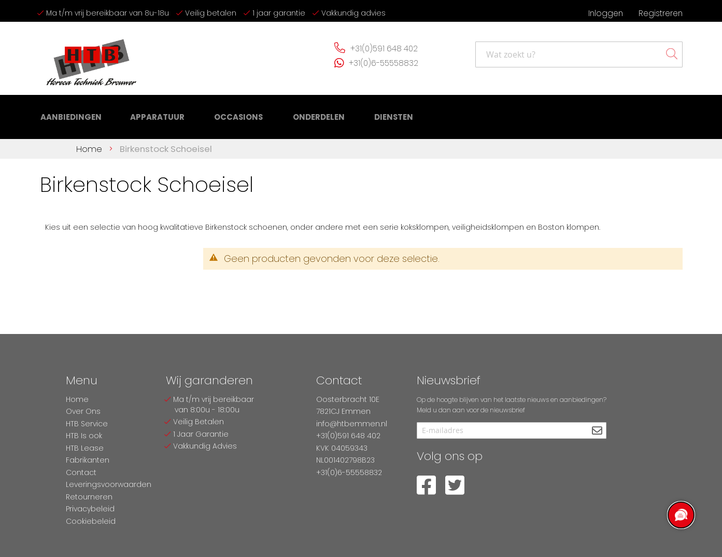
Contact (81, 472)
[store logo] (91, 58)
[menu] (211, 114)
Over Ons (83, 411)
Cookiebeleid (91, 521)
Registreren (661, 13)
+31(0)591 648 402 (384, 48)
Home (90, 143)
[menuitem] (69, 114)
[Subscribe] (597, 431)
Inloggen (605, 13)
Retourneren (89, 497)
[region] (680, 515)
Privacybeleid (90, 509)
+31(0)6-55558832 (383, 63)
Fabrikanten (87, 460)
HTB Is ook (84, 435)
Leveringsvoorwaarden (108, 484)
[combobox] (579, 54)
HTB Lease (85, 448)
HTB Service (87, 424)
